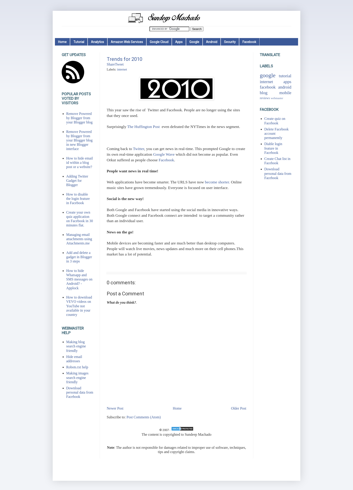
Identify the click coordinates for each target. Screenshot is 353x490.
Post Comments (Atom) (144, 417)
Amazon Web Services (127, 42)
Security (230, 42)
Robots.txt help (77, 367)
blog (263, 92)
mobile (285, 92)
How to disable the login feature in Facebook (78, 198)
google (268, 75)
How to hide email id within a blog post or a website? (79, 162)
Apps (179, 42)
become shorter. (217, 182)
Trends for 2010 (124, 59)
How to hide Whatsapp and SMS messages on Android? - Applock (79, 279)
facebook (268, 87)
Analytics (97, 42)
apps (287, 81)
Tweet (119, 64)
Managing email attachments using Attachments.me (79, 239)
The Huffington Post (143, 126)
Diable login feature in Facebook (273, 148)
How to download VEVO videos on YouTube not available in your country (79, 306)
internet (122, 69)
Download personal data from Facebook (79, 392)
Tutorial (78, 42)
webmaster (277, 98)
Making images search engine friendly (77, 377)
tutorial (285, 75)
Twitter (138, 148)
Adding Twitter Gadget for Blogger (77, 180)
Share (111, 64)
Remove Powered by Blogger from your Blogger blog (79, 118)
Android (211, 42)
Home (62, 42)
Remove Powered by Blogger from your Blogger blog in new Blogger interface (79, 140)
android (284, 87)
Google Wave (164, 154)
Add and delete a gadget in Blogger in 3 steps (79, 257)
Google (194, 42)
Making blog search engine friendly (76, 346)
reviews (265, 98)
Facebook (249, 42)
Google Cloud (159, 42)
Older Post (238, 408)
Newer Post (115, 408)
